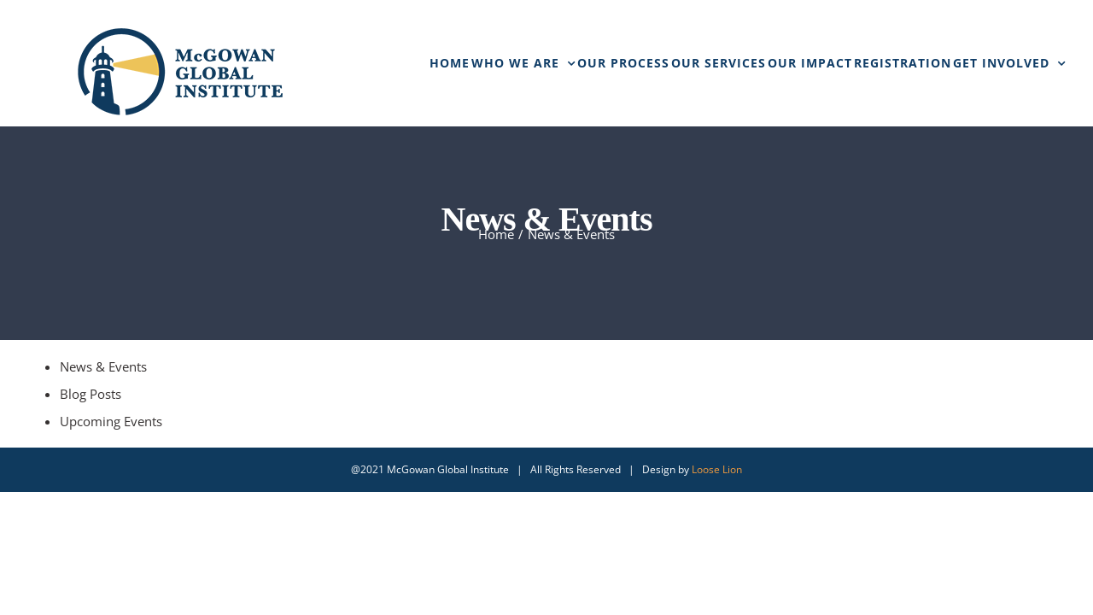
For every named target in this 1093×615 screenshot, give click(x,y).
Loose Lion (717, 469)
